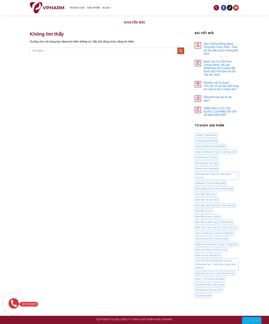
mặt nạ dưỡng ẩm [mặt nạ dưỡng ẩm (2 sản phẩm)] (224, 233)
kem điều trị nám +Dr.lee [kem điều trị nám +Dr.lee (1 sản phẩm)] (208, 216)
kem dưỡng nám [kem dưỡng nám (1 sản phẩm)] (204, 188)
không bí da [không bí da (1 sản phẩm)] (226, 222)
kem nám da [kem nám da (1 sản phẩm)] (228, 205)
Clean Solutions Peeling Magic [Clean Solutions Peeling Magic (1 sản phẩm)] (211, 146)
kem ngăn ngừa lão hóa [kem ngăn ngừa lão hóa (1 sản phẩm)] (207, 205)
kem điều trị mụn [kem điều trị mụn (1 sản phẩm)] (204, 211)
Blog (107, 7)
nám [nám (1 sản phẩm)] (222, 244)
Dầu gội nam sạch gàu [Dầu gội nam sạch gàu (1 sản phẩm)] (207, 163)
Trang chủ (77, 7)
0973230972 (28, 304)
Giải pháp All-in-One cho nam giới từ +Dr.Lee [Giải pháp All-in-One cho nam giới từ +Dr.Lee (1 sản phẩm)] (213, 176)
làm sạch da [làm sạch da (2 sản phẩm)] (214, 227)
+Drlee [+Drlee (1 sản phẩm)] (199, 135)
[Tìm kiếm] (216, 8)
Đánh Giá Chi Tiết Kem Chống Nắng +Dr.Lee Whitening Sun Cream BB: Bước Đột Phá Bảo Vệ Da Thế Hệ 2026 (220, 68)
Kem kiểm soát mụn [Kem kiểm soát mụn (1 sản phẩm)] (205, 194)
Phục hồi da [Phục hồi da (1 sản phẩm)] (220, 250)
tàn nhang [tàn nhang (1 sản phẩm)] (219, 284)
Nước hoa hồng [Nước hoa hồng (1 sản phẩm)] (203, 250)
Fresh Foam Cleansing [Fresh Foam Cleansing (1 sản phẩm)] (207, 168)
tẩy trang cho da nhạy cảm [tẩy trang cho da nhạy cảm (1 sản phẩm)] (208, 290)
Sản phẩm (93, 7)
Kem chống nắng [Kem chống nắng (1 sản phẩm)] (216, 183)
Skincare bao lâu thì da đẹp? (218, 99)
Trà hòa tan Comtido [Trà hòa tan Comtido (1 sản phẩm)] (214, 279)
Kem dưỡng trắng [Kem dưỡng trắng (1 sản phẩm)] (224, 188)
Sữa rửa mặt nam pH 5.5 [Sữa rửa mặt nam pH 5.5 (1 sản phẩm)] (208, 255)
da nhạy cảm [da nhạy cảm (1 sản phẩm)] (230, 152)
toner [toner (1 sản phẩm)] (198, 279)
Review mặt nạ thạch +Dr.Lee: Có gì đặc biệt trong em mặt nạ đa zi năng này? (221, 86)
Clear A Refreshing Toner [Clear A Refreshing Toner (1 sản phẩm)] (208, 152)
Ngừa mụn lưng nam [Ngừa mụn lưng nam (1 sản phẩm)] (206, 244)
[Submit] (180, 50)
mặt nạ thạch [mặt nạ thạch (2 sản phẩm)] (221, 238)
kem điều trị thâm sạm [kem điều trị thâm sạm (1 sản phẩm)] (206, 222)
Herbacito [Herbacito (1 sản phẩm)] (200, 183)
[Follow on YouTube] (236, 8)
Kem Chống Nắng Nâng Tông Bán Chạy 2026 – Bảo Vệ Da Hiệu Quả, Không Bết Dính (221, 48)
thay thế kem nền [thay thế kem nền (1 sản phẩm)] (225, 273)
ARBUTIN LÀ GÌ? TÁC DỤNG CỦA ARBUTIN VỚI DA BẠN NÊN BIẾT (220, 111)
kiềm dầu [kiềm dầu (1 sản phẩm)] (200, 227)
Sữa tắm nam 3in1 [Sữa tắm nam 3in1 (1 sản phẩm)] (205, 273)
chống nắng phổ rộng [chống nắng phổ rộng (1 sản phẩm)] (206, 140)
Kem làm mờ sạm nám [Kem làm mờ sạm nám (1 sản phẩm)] (207, 199)
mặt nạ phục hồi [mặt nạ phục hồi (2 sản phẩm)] (204, 238)
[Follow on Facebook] (223, 8)
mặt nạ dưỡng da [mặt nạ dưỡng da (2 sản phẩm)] (204, 233)
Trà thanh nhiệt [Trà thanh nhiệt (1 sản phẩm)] (203, 284)
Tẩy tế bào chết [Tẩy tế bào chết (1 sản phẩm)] (203, 295)
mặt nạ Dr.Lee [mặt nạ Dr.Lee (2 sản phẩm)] (230, 227)
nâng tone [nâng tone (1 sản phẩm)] (232, 244)
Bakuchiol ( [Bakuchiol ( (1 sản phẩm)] (211, 135)
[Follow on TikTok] (230, 8)
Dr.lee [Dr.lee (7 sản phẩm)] (214, 157)
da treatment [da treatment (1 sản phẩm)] (202, 157)
